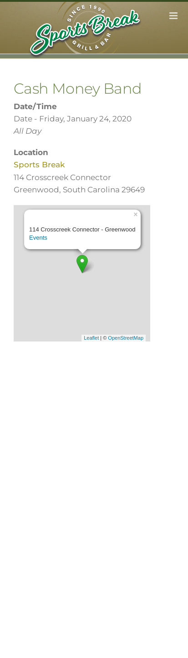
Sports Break (39, 164)
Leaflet (91, 338)
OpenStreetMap (125, 338)
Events (38, 237)
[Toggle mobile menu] (174, 15)
